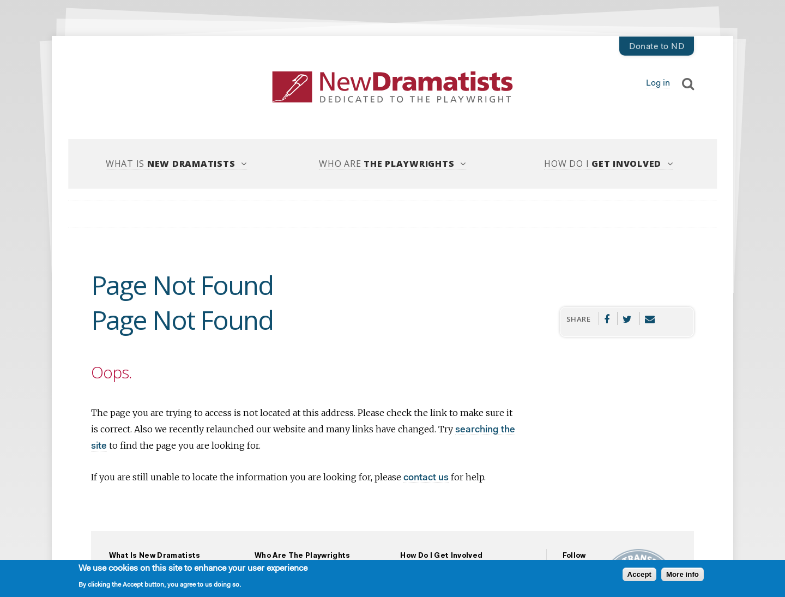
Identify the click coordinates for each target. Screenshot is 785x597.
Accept (639, 576)
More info (682, 576)
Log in (658, 83)
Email (650, 318)
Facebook (607, 318)
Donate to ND (656, 47)
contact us (426, 478)
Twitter (627, 318)
